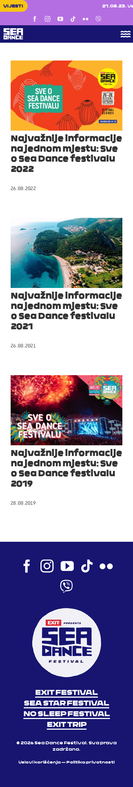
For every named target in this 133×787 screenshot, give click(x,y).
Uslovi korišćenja (39, 763)
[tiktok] (73, 19)
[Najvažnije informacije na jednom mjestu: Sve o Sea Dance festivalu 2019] (66, 410)
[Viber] (98, 19)
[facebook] (35, 19)
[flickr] (85, 19)
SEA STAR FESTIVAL (66, 703)
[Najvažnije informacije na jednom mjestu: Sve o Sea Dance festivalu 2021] (66, 253)
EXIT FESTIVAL (66, 693)
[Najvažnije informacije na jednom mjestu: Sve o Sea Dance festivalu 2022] (66, 96)
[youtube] (60, 19)
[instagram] (47, 19)
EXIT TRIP (67, 725)
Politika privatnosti (90, 763)
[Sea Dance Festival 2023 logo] (53, 30)
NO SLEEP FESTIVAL (66, 714)
